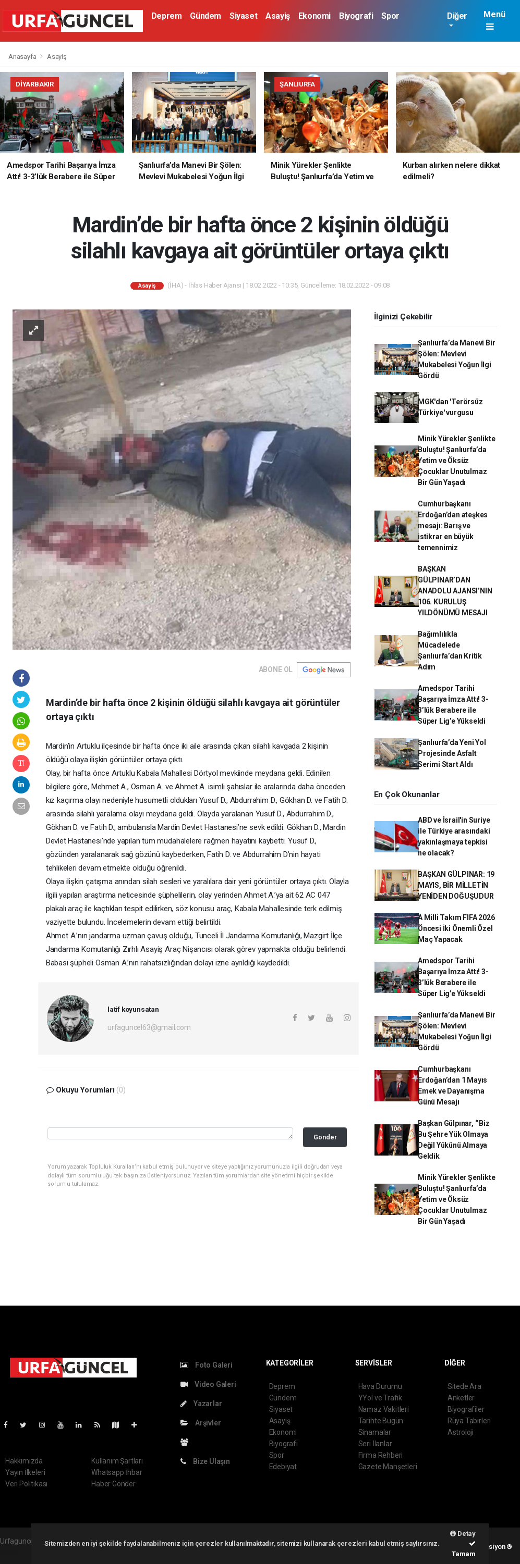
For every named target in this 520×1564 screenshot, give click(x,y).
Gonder (325, 1137)
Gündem (205, 16)
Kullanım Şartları (117, 1461)
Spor (390, 16)
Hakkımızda (24, 1461)
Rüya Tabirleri (469, 1421)
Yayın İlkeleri (25, 1472)
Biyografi (356, 16)
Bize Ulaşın (205, 1461)
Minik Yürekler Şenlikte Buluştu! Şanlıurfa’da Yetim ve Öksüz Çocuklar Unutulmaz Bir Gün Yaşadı (456, 461)
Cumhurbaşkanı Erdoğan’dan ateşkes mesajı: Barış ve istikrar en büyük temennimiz (453, 526)
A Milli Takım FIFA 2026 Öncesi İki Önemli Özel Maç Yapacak (456, 928)
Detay (463, 1533)
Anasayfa (23, 56)
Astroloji (461, 1432)
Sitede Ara (464, 1386)
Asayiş (277, 16)
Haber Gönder (113, 1484)
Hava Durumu (380, 1386)
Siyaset (243, 16)
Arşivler (200, 1423)
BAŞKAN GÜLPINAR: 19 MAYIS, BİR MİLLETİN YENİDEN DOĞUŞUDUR (456, 885)
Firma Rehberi (380, 1455)
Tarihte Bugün (381, 1421)
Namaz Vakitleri (383, 1409)
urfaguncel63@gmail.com (149, 1027)
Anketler (461, 1398)
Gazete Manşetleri (387, 1466)
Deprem (166, 16)
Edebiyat (283, 1466)
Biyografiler (466, 1409)
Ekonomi (314, 16)
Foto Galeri (206, 1365)
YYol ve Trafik (380, 1398)
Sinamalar (374, 1432)
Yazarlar (201, 1403)
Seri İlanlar (375, 1443)
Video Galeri (208, 1384)
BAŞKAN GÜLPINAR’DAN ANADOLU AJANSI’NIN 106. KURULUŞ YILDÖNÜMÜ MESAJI (455, 591)
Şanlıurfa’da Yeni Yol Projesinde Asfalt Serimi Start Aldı (452, 753)
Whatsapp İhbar (116, 1472)
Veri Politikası (26, 1484)
